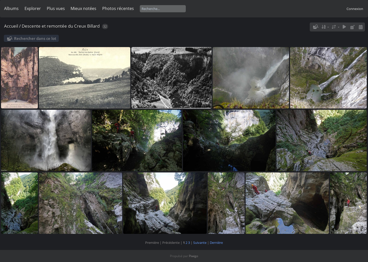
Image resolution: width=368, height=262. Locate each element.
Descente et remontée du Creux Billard (61, 26)
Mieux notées (83, 8)
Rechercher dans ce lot (35, 38)
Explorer (33, 8)
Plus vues (56, 8)
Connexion (355, 8)
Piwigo (193, 256)
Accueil (11, 26)
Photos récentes (118, 8)
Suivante (199, 242)
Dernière (216, 242)
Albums (11, 8)
